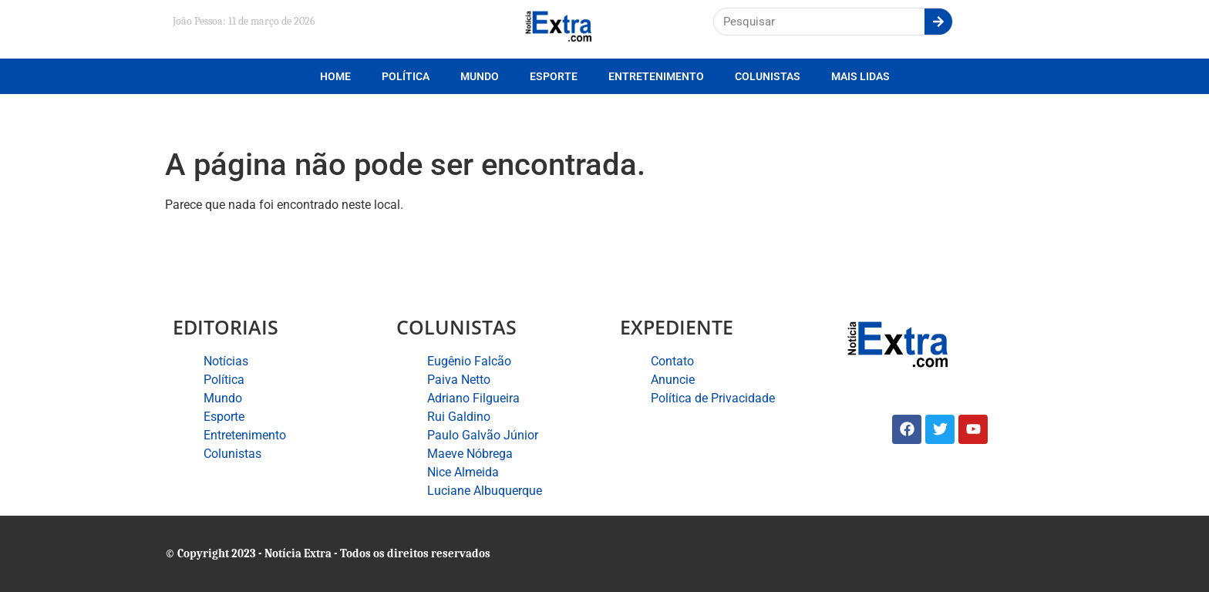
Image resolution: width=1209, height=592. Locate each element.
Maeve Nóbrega (470, 453)
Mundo (479, 76)
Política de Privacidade (713, 398)
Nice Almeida (463, 472)
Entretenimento (656, 76)
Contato (672, 361)
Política (405, 76)
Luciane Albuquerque (484, 490)
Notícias (226, 361)
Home (335, 76)
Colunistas (767, 76)
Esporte (554, 76)
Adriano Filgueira (473, 398)
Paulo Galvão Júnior (482, 435)
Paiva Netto (458, 379)
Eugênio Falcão (469, 361)
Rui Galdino (458, 416)
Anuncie (673, 379)
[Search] (938, 21)
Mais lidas (860, 76)
